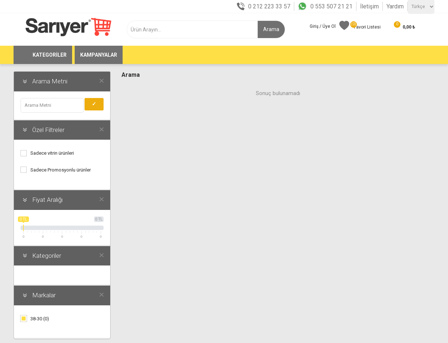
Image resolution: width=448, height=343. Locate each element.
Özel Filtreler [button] (48, 129)
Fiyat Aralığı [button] (47, 199)
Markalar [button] (44, 295)
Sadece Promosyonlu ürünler (60, 170)
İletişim (369, 6)
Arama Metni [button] (49, 81)
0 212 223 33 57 (269, 6)
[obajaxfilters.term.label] (52, 105)
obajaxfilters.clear (101, 80)
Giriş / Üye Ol (323, 26)
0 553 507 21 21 (331, 6)
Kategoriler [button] (46, 255)
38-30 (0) (39, 318)
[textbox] (198, 29)
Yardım (395, 6)
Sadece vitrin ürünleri (52, 153)
